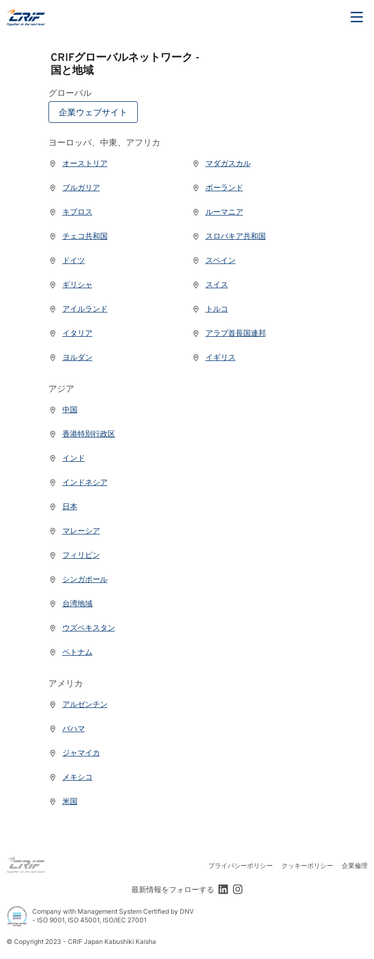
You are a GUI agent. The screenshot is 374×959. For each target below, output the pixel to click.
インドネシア (78, 482)
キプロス (70, 211)
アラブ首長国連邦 (229, 332)
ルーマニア (217, 211)
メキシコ (70, 776)
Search (327, 17)
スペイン (214, 260)
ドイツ (66, 260)
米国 (62, 800)
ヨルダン (70, 357)
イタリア (70, 332)
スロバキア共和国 (229, 235)
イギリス (214, 357)
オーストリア (78, 163)
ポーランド (217, 187)
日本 (62, 506)
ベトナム (70, 651)
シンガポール (78, 578)
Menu (357, 17)
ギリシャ (70, 284)
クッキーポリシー (307, 865)
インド (66, 457)
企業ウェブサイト (93, 112)
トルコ (210, 308)
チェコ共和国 (78, 235)
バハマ (66, 728)
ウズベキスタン (81, 627)
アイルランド (78, 308)
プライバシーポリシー (240, 865)
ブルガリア (74, 187)
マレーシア (74, 530)
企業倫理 (355, 865)
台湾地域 (70, 603)
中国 (62, 409)
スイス (210, 284)
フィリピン (74, 554)
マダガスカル (221, 163)
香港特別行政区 (81, 433)
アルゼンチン (78, 703)
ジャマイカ (74, 752)
